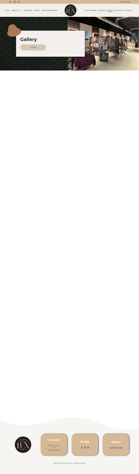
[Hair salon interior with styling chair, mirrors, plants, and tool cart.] (29, 324)
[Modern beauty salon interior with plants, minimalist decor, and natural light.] (29, 226)
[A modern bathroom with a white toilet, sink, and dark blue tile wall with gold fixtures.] (109, 314)
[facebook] (10, 2)
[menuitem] (8, 10)
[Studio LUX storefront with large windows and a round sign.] (29, 94)
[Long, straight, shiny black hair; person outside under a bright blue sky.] (69, 324)
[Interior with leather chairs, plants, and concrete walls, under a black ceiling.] (29, 258)
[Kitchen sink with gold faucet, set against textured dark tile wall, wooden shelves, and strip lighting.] (29, 193)
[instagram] (14, 2)
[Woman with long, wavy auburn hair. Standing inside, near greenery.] (69, 378)
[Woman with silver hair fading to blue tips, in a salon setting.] (69, 269)
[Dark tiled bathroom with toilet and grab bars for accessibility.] (109, 242)
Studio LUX (124, 2)
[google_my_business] (18, 2)
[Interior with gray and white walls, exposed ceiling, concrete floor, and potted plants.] (109, 205)
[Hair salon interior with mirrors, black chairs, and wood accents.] (109, 278)
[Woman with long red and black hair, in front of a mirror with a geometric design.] (69, 105)
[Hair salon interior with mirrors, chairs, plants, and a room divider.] (29, 160)
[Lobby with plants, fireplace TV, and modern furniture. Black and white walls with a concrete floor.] (29, 291)
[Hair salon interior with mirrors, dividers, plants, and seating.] (109, 96)
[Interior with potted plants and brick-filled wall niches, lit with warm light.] (109, 169)
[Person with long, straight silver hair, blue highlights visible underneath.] (69, 160)
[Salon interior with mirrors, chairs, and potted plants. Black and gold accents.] (29, 127)
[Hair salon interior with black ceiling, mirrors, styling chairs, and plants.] (29, 357)
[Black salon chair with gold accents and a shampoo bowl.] (109, 351)
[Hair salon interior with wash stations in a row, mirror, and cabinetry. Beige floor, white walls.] (109, 132)
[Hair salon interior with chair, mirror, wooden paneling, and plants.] (109, 387)
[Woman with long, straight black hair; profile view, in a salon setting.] (69, 215)
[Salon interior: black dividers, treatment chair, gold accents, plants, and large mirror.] (29, 390)
